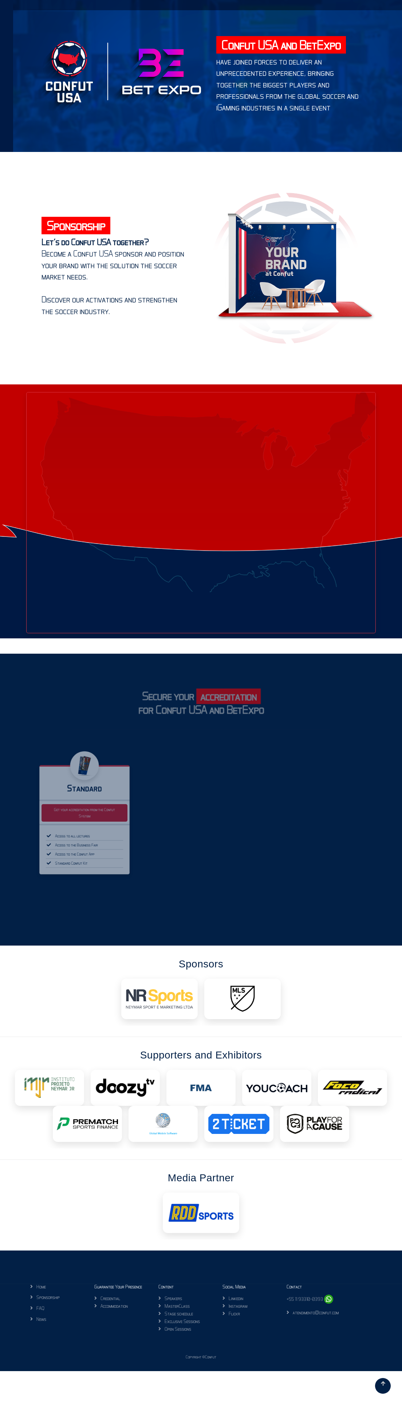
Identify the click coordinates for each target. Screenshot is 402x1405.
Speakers (173, 1298)
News (41, 1319)
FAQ (40, 1308)
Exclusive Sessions (182, 1321)
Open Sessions (178, 1329)
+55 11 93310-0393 (310, 1299)
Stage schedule (179, 1313)
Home (41, 1286)
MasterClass (177, 1306)
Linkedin (236, 1298)
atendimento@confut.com (316, 1312)
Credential (110, 1298)
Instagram (238, 1306)
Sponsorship (48, 1297)
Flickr (234, 1313)
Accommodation (114, 1306)
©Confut (209, 1356)
